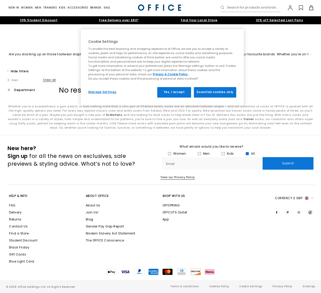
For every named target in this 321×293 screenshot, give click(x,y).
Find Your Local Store (199, 20)
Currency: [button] (294, 198)
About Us (93, 205)
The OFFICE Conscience (105, 240)
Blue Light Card (21, 261)
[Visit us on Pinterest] (288, 212)
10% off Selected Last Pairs (279, 20)
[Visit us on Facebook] (276, 212)
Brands (96, 8)
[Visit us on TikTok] (310, 212)
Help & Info (18, 196)
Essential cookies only (215, 92)
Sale (107, 8)
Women (27, 8)
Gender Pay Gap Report (105, 226)
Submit (288, 163)
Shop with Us (174, 196)
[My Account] (288, 8)
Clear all (49, 80)
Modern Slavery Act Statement (110, 233)
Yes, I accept (174, 92)
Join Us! (92, 212)
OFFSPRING (171, 205)
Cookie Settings (250, 286)
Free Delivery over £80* (119, 20)
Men (38, 8)
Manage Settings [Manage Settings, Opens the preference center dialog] (102, 92)
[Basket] (308, 8)
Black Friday (19, 247)
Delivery (15, 212)
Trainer (248, 119)
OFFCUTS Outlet (175, 212)
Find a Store (19, 233)
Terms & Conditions (184, 286)
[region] (162, 67)
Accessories (77, 8)
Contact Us (18, 226)
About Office (97, 196)
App (166, 219)
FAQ (12, 205)
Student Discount (23, 240)
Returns (15, 219)
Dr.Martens (114, 115)
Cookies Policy (219, 286)
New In (14, 8)
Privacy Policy (282, 286)
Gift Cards (17, 254)
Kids (62, 8)
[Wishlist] (298, 8)
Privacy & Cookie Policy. (170, 74)
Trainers (50, 8)
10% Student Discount (38, 20)
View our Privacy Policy (177, 177)
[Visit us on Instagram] (299, 212)
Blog (89, 219)
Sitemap (308, 286)
